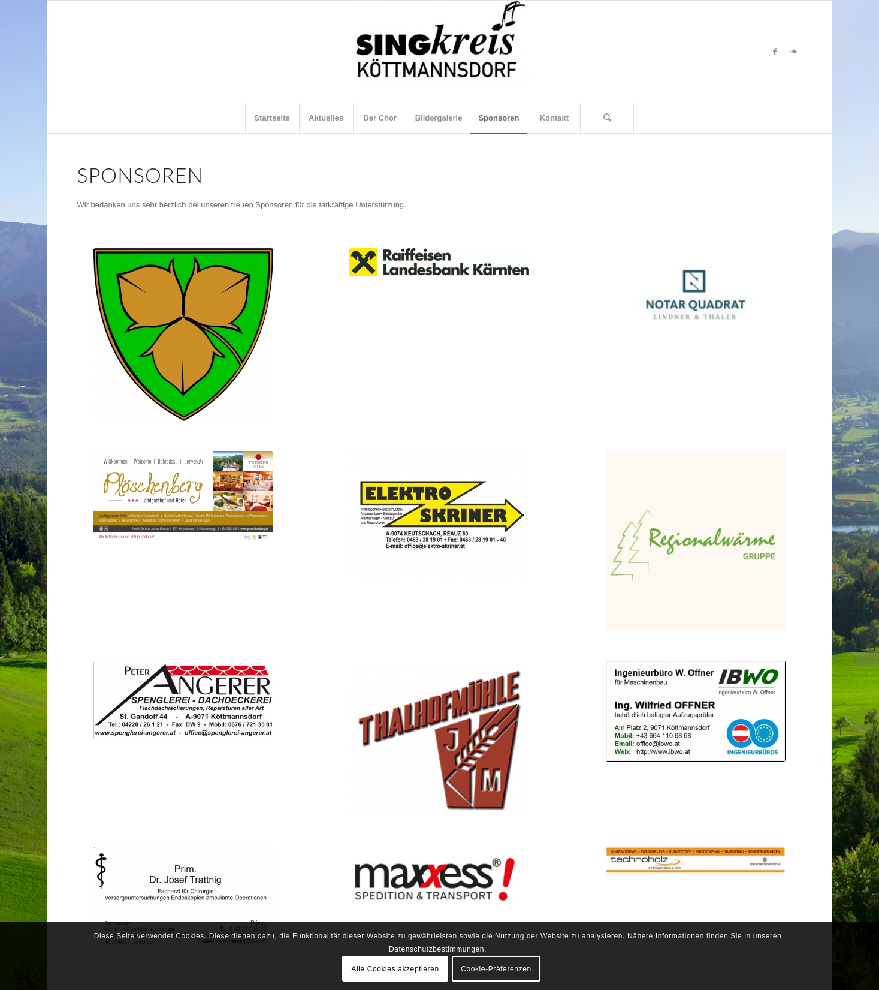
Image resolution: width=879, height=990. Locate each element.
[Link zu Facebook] (775, 52)
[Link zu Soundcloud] (793, 52)
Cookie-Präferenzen (496, 969)
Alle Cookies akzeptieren (395, 969)
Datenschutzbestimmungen (436, 949)
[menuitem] (272, 118)
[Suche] (607, 118)
